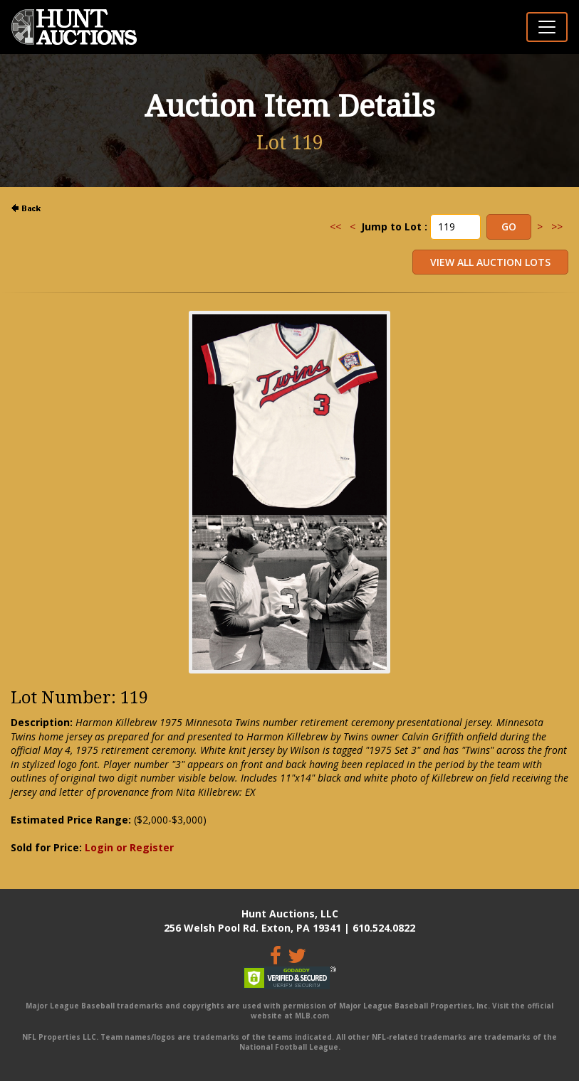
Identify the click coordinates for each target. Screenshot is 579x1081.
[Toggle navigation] (547, 27)
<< (335, 226)
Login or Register (129, 847)
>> (557, 226)
